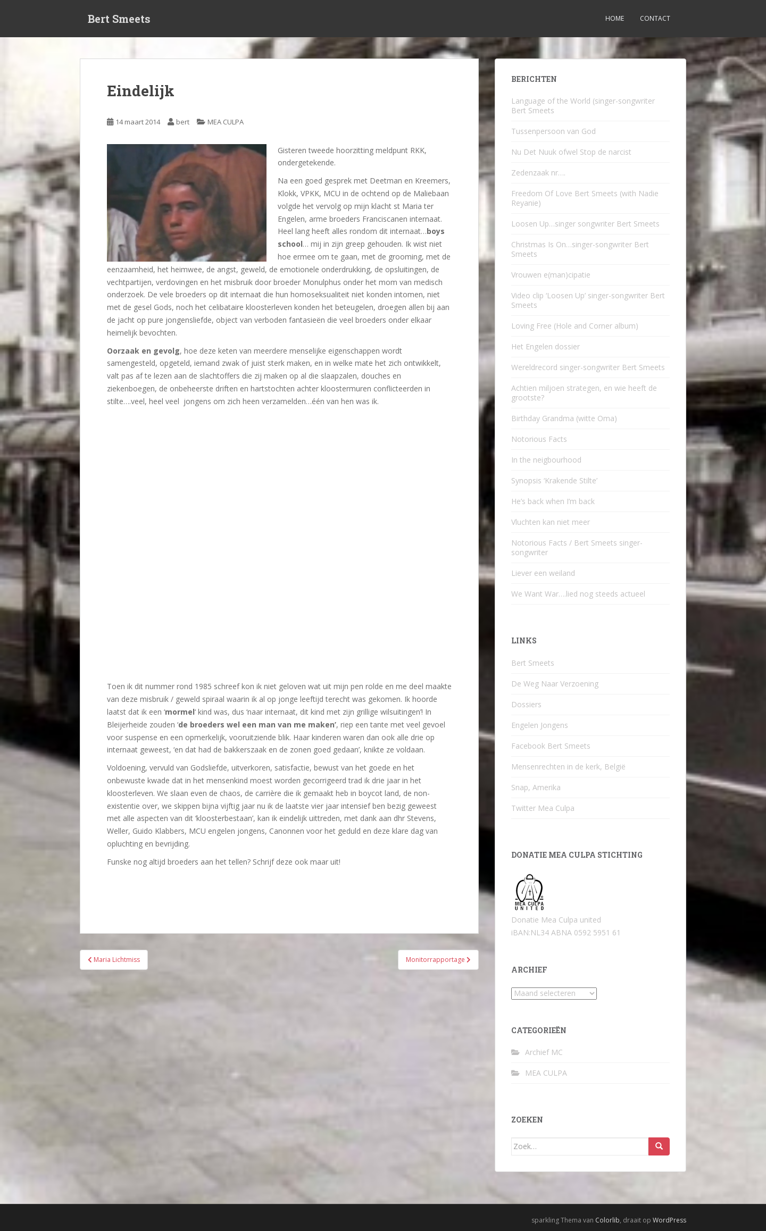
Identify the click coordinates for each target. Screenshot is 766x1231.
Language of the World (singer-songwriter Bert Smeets (583, 105)
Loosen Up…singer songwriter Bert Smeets (585, 224)
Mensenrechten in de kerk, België (568, 766)
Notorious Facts (539, 439)
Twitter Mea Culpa (542, 808)
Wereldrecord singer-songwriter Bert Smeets (588, 367)
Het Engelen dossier (545, 346)
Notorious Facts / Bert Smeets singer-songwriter (577, 547)
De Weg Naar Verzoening (554, 684)
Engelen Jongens (539, 725)
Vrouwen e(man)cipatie (550, 275)
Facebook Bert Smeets (550, 746)
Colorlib (607, 1220)
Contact (655, 18)
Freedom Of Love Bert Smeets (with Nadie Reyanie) (585, 198)
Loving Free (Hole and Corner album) (574, 326)
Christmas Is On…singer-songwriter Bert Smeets (580, 249)
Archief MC (544, 1052)
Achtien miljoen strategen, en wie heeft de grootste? (584, 393)
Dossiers (526, 704)
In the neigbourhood (546, 460)
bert (182, 122)
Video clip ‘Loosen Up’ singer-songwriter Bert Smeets (588, 300)
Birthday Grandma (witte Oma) (564, 418)
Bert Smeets (119, 19)
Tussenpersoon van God (553, 131)
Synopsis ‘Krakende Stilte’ (554, 480)
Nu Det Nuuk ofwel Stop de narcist (571, 152)
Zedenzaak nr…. (538, 173)
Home (614, 18)
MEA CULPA (225, 122)
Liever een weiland (543, 573)
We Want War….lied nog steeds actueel (578, 594)
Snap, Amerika (536, 787)
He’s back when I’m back (553, 501)
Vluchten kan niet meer (550, 522)
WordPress (669, 1220)
